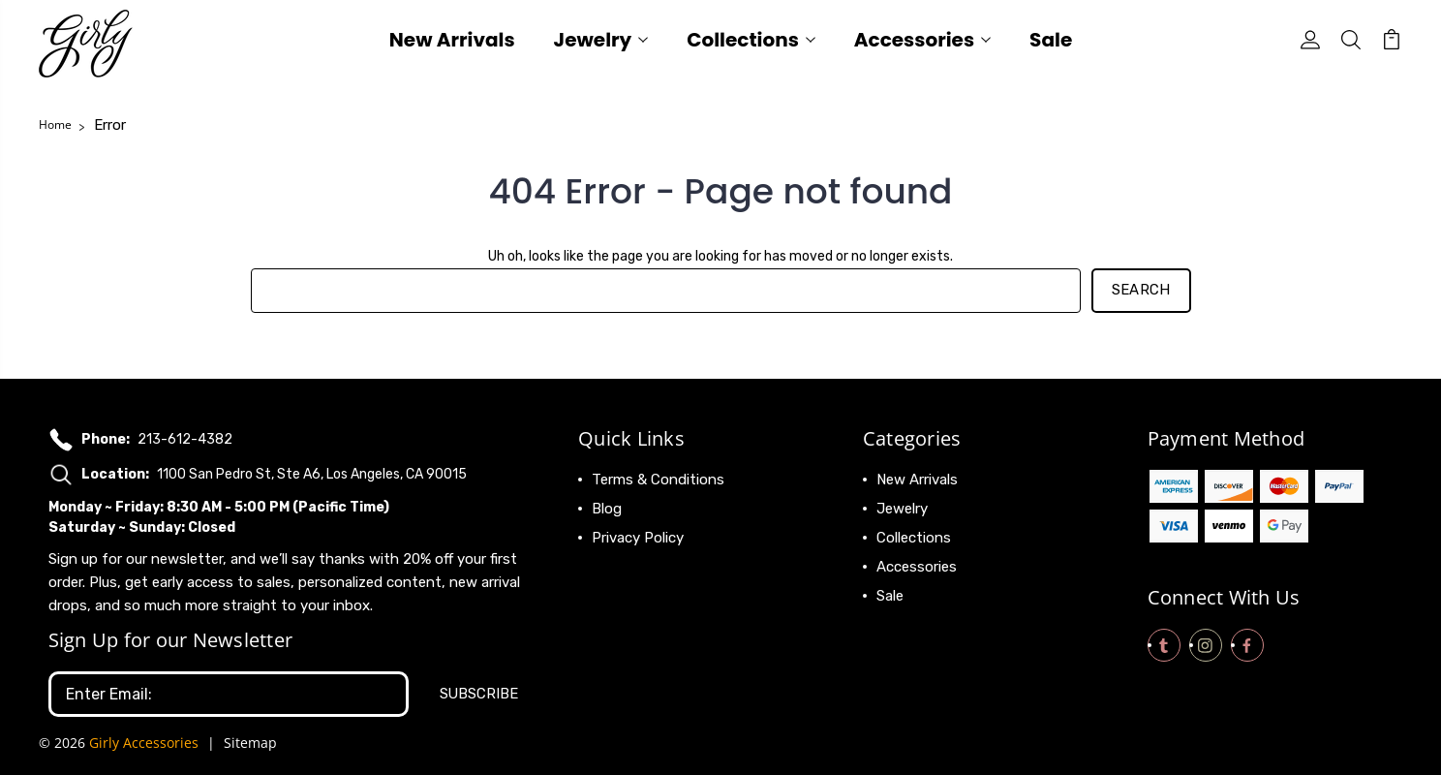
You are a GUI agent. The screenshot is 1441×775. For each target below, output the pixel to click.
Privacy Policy (638, 537)
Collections (751, 42)
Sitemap (250, 741)
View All (903, 625)
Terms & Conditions (658, 479)
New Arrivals (452, 42)
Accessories (922, 42)
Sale (1050, 42)
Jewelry (601, 42)
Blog (607, 508)
